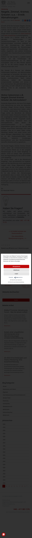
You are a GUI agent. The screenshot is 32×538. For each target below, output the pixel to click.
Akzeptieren (16, 266)
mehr (16, 274)
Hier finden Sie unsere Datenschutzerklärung (16, 282)
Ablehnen (16, 270)
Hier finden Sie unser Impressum (16, 279)
